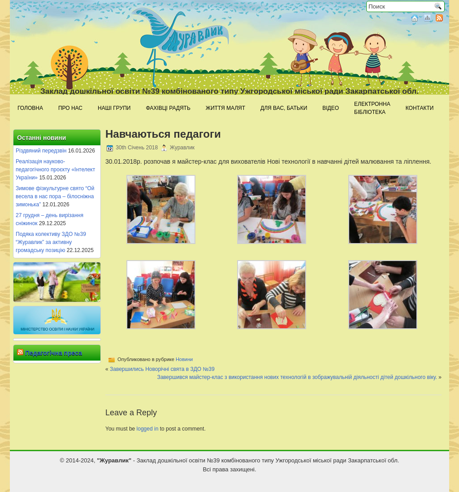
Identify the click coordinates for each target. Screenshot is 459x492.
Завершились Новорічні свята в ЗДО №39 (162, 369)
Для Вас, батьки (283, 108)
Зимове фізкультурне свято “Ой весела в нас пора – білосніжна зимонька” (55, 196)
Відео (330, 108)
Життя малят (225, 108)
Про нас (70, 108)
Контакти (420, 108)
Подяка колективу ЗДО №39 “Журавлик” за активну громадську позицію (51, 242)
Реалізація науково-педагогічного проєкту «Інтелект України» (55, 169)
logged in (148, 429)
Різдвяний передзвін (41, 151)
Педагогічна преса (53, 353)
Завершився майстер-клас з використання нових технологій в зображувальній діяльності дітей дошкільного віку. (297, 377)
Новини (184, 359)
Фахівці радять (168, 108)
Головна (30, 108)
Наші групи (114, 108)
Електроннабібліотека (372, 108)
